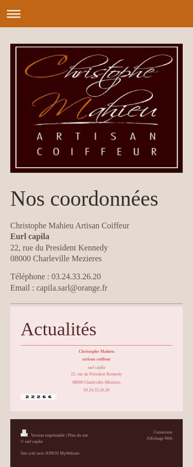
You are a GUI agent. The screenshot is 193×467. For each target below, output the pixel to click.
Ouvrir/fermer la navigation (96, 14)
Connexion (162, 432)
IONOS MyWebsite (63, 453)
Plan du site (78, 435)
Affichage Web (159, 438)
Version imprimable (43, 435)
